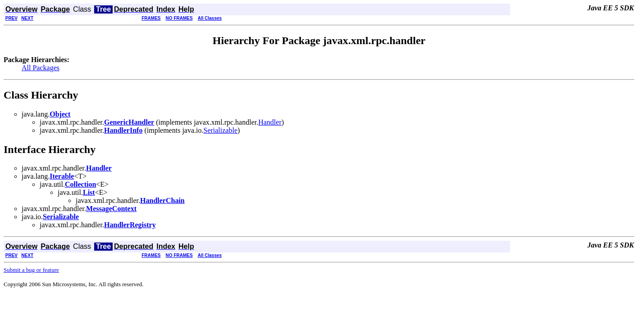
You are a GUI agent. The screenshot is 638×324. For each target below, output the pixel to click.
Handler (270, 122)
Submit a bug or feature (31, 269)
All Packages (40, 68)
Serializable (220, 130)
